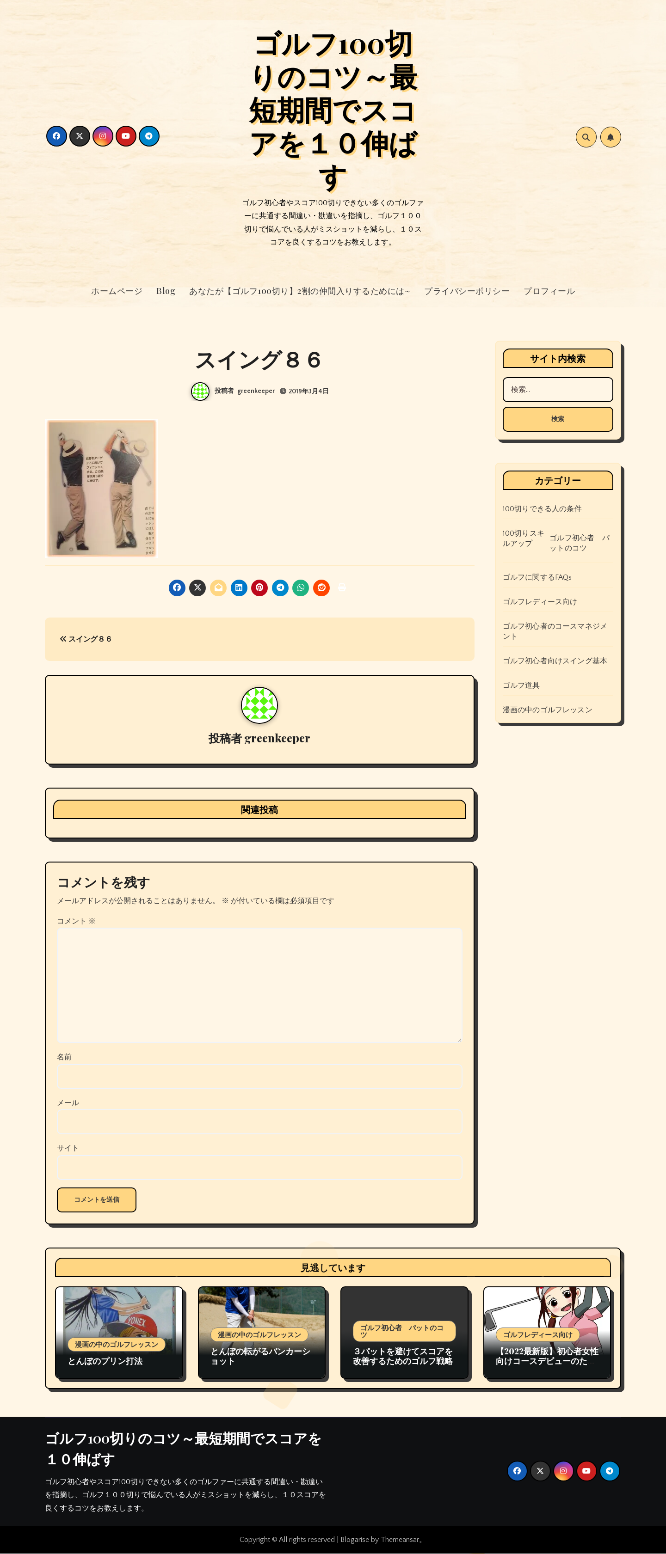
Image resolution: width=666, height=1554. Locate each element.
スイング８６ (86, 639)
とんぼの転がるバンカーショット (260, 1356)
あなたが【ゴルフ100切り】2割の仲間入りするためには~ (299, 290)
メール (68, 1103)
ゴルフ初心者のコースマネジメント (555, 631)
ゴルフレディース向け (540, 602)
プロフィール (549, 290)
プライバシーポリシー (467, 290)
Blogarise (354, 1540)
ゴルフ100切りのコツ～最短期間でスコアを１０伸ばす (333, 109)
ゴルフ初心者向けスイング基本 (555, 661)
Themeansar (400, 1540)
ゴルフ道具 (521, 685)
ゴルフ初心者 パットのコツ (579, 543)
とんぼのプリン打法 (105, 1361)
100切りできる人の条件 (542, 509)
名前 (64, 1058)
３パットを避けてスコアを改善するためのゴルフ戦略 (403, 1356)
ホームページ (116, 290)
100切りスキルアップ (523, 538)
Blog (165, 290)
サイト (68, 1149)
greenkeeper (256, 391)
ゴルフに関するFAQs (537, 577)
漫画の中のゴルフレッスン (547, 710)
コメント (76, 922)
